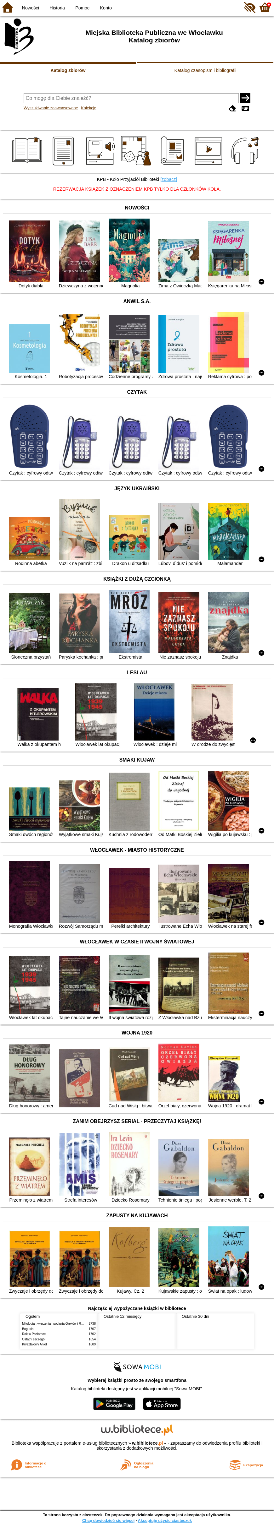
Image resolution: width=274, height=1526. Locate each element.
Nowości (30, 7)
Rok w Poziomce (34, 1334)
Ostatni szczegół (33, 1339)
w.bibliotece (147, 1443)
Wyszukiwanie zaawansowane (51, 108)
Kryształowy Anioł (34, 1344)
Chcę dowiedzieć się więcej (108, 1520)
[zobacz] (168, 179)
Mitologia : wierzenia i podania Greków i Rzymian (56, 1323)
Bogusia (27, 1329)
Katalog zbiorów (67, 70)
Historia (57, 7)
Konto (106, 7)
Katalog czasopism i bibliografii (205, 70)
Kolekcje (88, 108)
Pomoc (82, 7)
